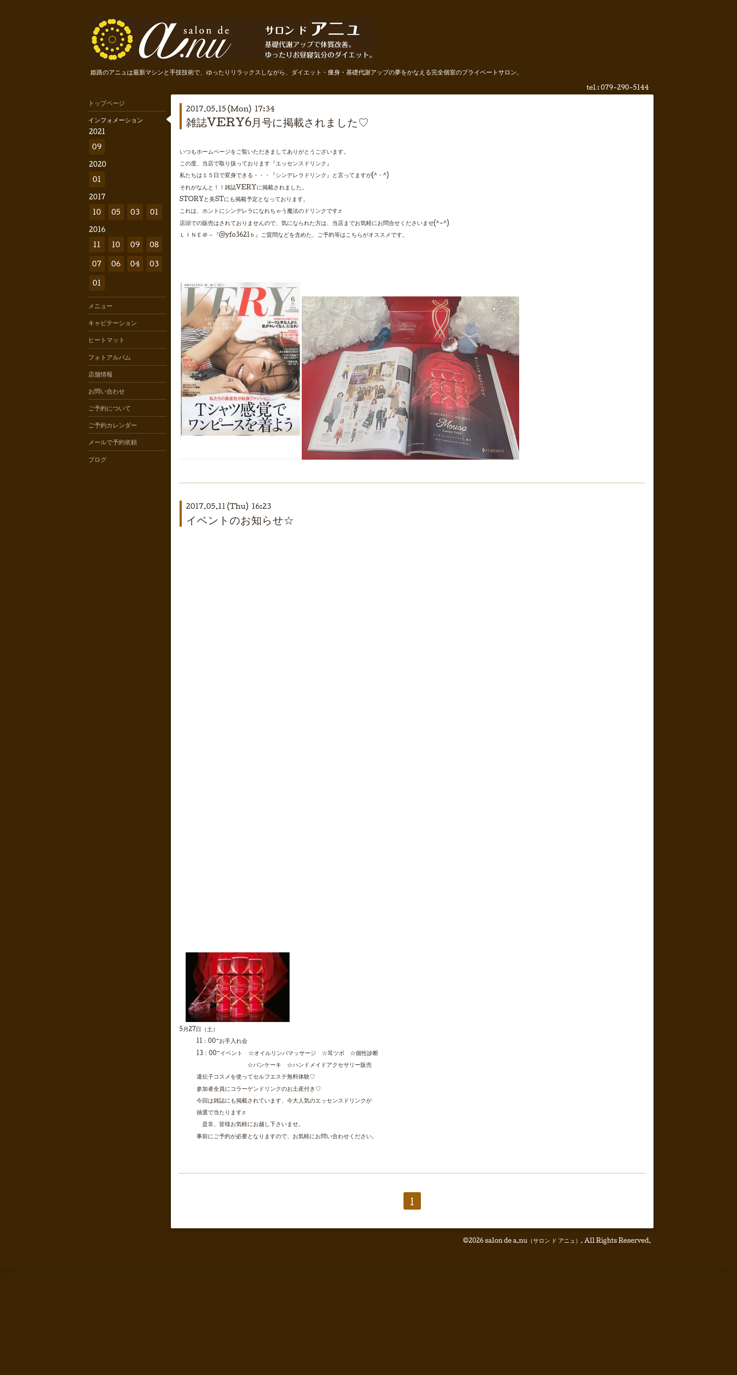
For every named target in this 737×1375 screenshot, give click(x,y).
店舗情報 (100, 374)
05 (115, 211)
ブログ (97, 459)
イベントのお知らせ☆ (240, 520)
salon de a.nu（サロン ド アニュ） (533, 1240)
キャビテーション (112, 322)
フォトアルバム (109, 357)
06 (116, 263)
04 (135, 263)
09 (97, 146)
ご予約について (109, 408)
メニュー (100, 305)
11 (96, 244)
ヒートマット (106, 339)
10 (97, 211)
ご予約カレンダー (112, 425)
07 (97, 263)
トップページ (106, 103)
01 (97, 179)
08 (154, 244)
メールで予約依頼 (112, 442)
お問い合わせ (106, 391)
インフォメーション (115, 120)
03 (135, 211)
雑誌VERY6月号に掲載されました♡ (277, 122)
